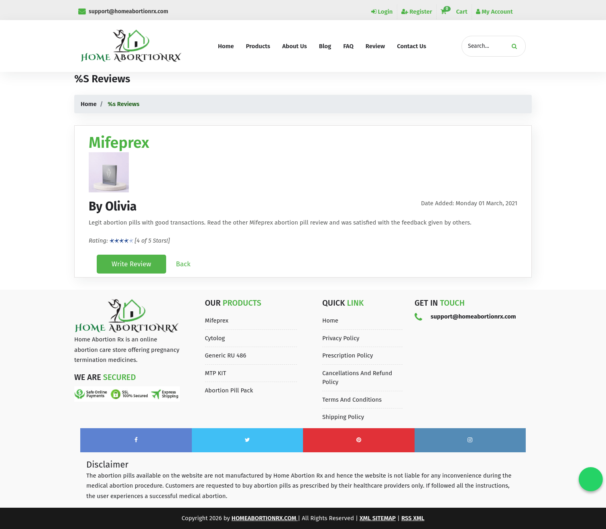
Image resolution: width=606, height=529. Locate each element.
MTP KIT (215, 373)
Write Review (131, 264)
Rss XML (413, 518)
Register (416, 11)
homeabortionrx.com (265, 518)
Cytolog (215, 338)
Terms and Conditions (352, 399)
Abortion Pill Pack (229, 390)
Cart (454, 11)
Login (382, 11)
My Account (494, 11)
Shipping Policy (343, 417)
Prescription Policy (347, 355)
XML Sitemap (378, 518)
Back (183, 264)
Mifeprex (217, 320)
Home (89, 104)
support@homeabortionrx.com (123, 11)
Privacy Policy (340, 338)
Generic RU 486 (225, 355)
